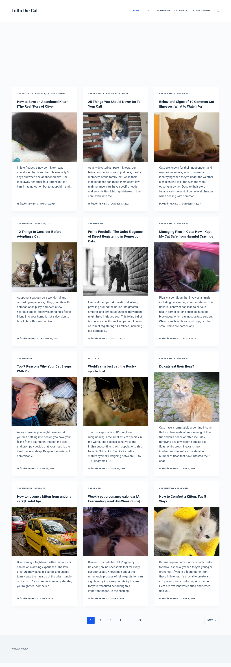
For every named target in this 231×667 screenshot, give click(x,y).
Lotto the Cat (25, 10)
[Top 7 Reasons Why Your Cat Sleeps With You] (44, 401)
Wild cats (93, 358)
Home (136, 10)
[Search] (218, 11)
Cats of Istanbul (201, 10)
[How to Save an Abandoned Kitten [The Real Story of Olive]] (44, 137)
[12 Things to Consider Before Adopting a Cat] (44, 266)
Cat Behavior (162, 10)
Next (212, 624)
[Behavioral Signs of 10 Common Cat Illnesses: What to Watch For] (186, 137)
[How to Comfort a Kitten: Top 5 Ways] (186, 531)
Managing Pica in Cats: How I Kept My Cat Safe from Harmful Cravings (184, 236)
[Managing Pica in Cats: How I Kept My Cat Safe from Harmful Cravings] (186, 271)
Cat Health (181, 10)
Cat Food (123, 93)
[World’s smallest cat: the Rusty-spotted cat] (115, 401)
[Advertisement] (115, 48)
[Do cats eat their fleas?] (186, 396)
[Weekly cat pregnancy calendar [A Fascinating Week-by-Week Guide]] (115, 535)
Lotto (147, 10)
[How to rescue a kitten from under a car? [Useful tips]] (44, 531)
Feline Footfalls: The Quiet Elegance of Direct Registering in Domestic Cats (114, 236)
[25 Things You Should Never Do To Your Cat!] (115, 137)
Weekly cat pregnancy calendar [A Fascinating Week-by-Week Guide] (115, 500)
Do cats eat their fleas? (177, 366)
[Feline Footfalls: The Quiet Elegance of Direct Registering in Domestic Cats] (115, 271)
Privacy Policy (20, 653)
